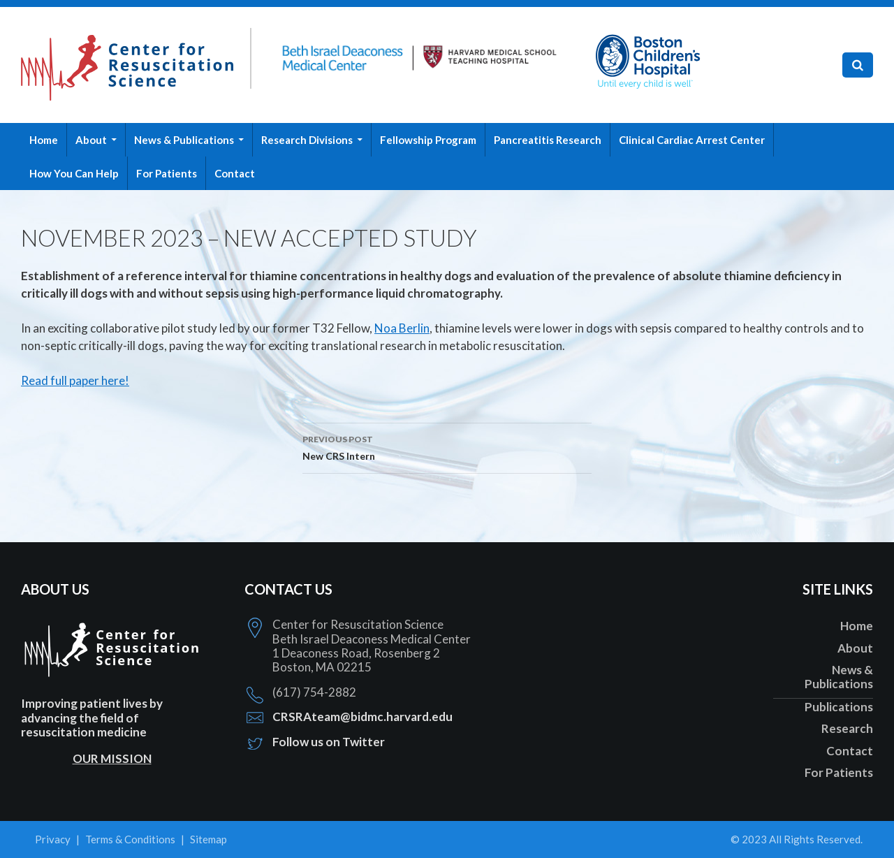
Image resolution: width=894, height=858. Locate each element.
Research (847, 728)
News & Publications (184, 139)
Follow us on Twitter (328, 741)
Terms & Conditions (130, 839)
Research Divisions (307, 139)
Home (43, 139)
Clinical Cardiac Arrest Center (692, 139)
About (91, 139)
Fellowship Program (428, 139)
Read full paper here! (75, 380)
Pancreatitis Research (547, 139)
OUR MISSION (112, 758)
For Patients (166, 173)
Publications (839, 706)
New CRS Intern (447, 446)
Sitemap (208, 839)
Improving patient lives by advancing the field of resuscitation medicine (92, 717)
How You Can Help (74, 173)
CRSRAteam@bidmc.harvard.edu (362, 716)
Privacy (53, 839)
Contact (234, 173)
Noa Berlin (402, 328)
